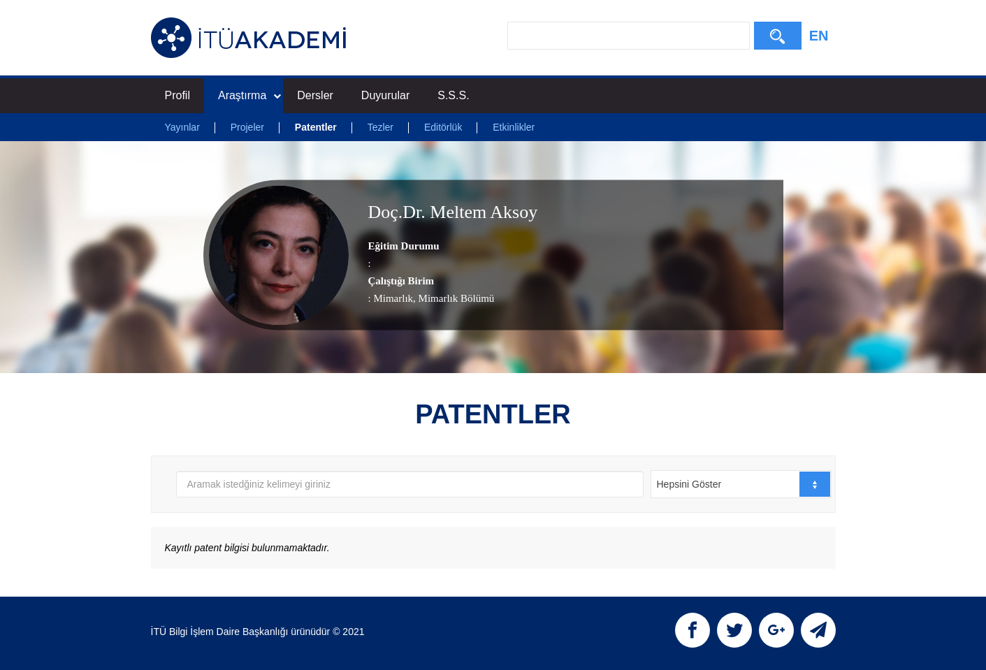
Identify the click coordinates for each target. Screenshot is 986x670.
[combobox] (741, 484)
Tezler (380, 127)
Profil (177, 95)
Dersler (315, 95)
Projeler (247, 127)
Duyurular (385, 95)
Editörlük (443, 127)
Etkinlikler (514, 127)
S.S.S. (453, 95)
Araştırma (249, 95)
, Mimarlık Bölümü (453, 298)
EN (819, 35)
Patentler (316, 127)
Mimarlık (393, 298)
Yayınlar (182, 127)
